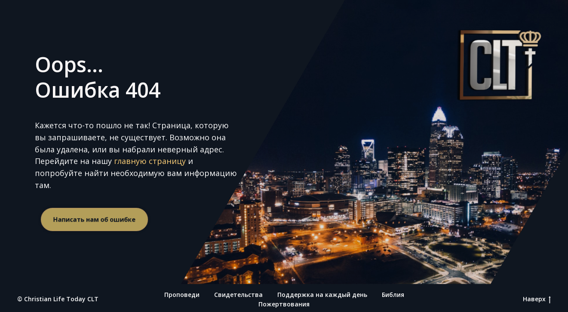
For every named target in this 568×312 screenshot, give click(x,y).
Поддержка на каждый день (322, 294)
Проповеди (182, 294)
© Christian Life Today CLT (57, 299)
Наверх (537, 299)
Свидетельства (238, 294)
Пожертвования (284, 304)
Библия (393, 294)
